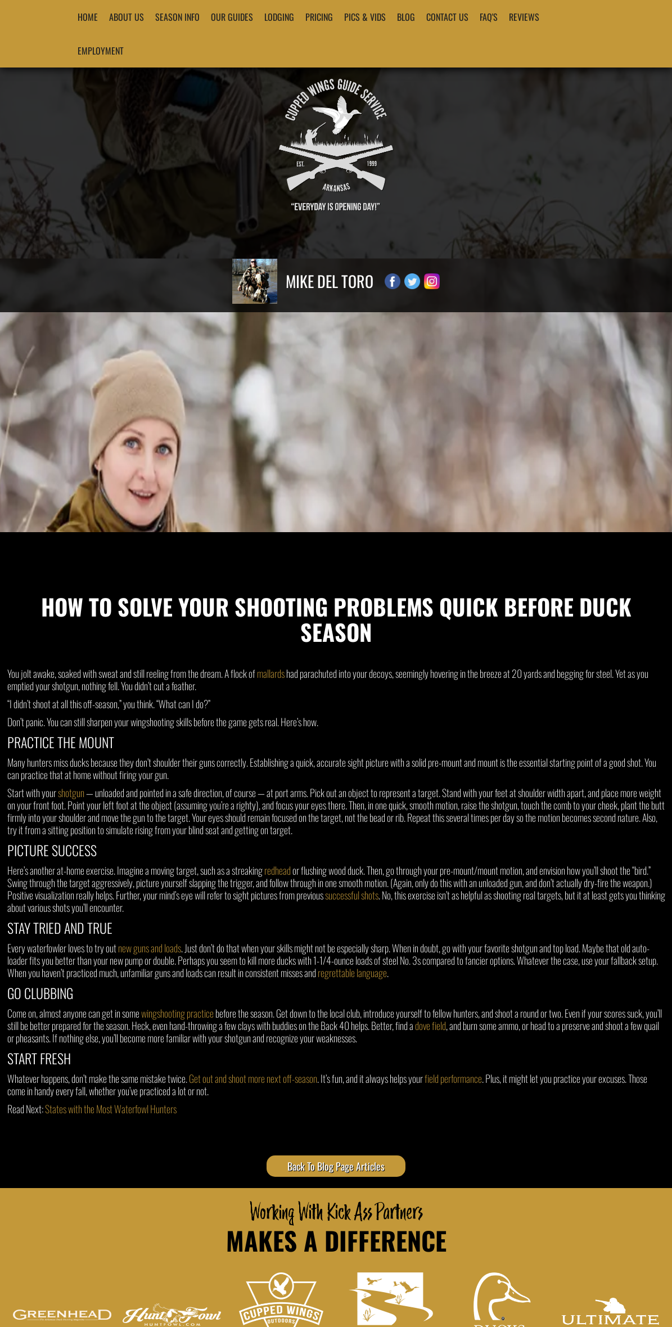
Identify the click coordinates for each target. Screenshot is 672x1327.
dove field (430, 1025)
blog (406, 17)
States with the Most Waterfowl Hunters (111, 1108)
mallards (271, 673)
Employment (101, 50)
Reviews (524, 17)
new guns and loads (149, 948)
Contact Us (447, 17)
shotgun (71, 792)
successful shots (351, 895)
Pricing (319, 17)
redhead (277, 870)
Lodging (279, 17)
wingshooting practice (177, 1013)
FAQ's (489, 17)
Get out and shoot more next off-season (253, 1078)
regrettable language (352, 972)
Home (88, 17)
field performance (453, 1078)
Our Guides (232, 17)
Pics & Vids (365, 17)
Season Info (177, 17)
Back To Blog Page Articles (336, 1166)
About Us (126, 17)
